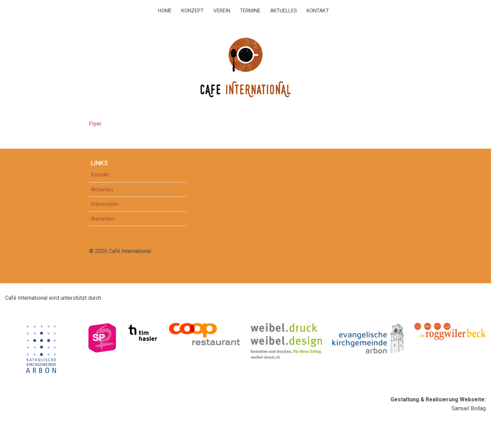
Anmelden (103, 218)
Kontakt (318, 11)
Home (165, 11)
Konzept (192, 11)
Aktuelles (283, 11)
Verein (221, 11)
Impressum (104, 204)
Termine (250, 11)
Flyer (95, 123)
